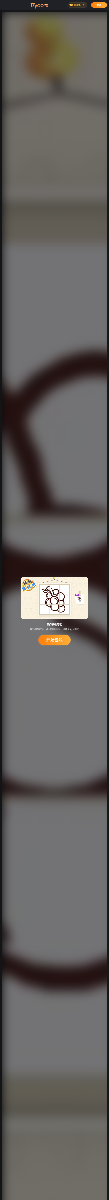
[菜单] (5, 5)
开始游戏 (54, 640)
